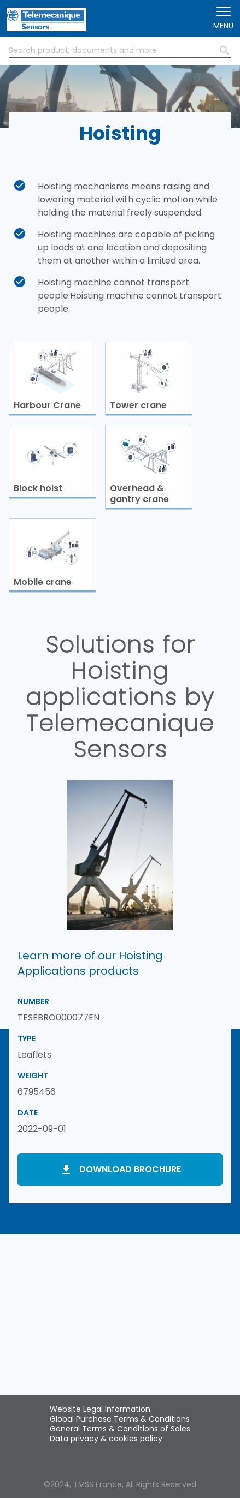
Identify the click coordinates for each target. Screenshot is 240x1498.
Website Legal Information (100, 1409)
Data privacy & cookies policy (106, 1438)
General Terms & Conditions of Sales (120, 1428)
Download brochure (130, 1169)
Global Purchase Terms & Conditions (120, 1418)
